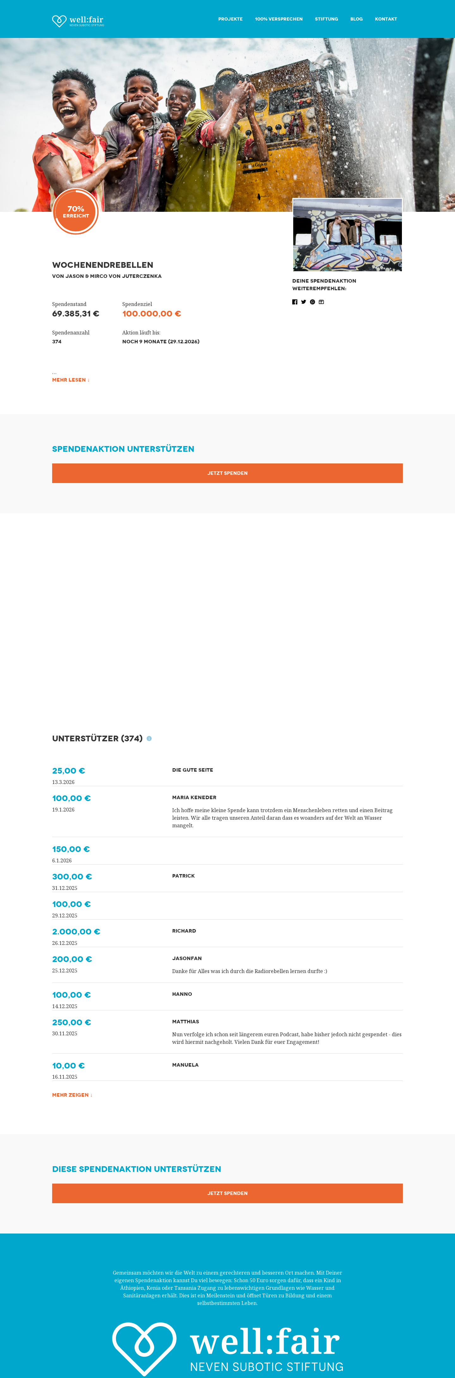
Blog (356, 19)
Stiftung (326, 19)
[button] (295, 301)
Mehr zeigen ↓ (72, 1095)
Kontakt (386, 19)
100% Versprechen (279, 19)
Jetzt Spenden (227, 473)
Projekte (230, 19)
